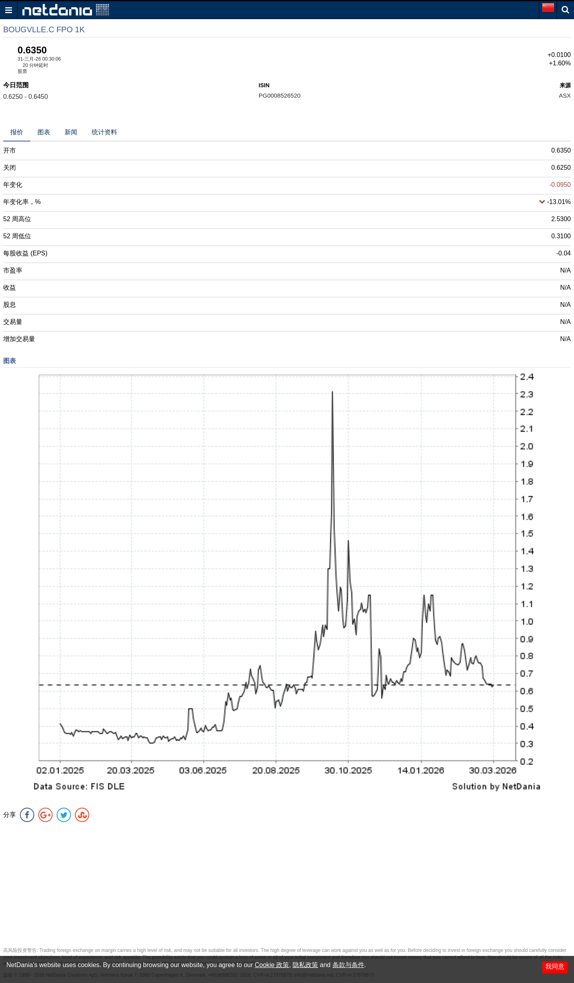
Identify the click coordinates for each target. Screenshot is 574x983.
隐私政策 (305, 964)
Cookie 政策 (272, 964)
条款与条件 (348, 964)
